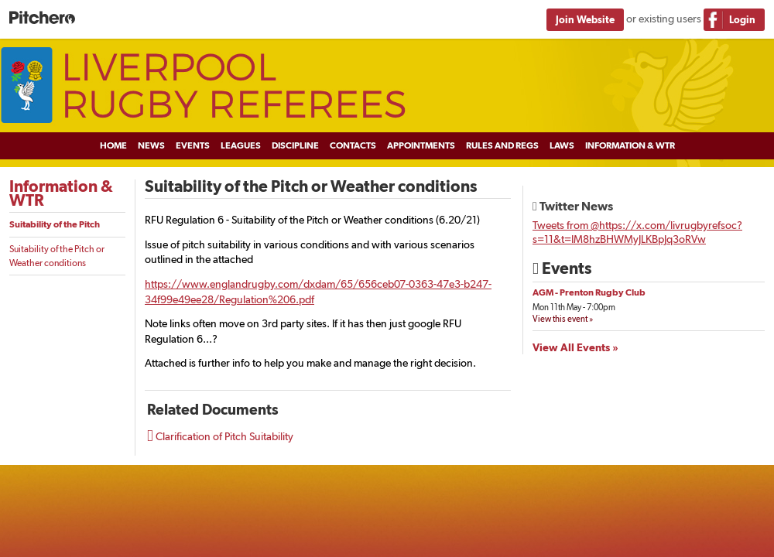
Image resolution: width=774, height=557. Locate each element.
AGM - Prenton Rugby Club (589, 292)
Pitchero (42, 18)
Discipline (295, 145)
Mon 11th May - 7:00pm (574, 307)
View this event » (563, 319)
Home (113, 145)
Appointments (421, 145)
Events (193, 145)
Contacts (353, 145)
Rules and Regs (502, 145)
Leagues (241, 145)
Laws (562, 145)
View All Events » (575, 347)
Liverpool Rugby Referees (387, 85)
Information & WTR (630, 145)
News (151, 145)
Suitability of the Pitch (54, 224)
